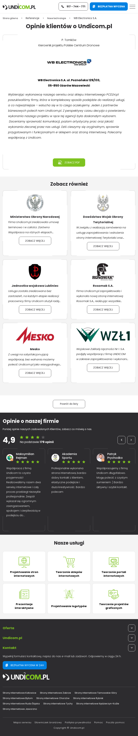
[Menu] (132, 7)
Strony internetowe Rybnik (88, 698)
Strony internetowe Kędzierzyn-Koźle (97, 703)
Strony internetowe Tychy (58, 703)
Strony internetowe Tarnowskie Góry (96, 693)
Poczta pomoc (115, 722)
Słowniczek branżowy (48, 722)
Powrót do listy (69, 404)
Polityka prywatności (78, 722)
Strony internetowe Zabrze (55, 693)
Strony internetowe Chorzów (53, 698)
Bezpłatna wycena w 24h (25, 665)
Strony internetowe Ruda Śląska (21, 703)
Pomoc (98, 722)
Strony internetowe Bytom (18, 698)
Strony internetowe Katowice (19, 693)
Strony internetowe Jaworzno (20, 709)
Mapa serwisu (22, 722)
